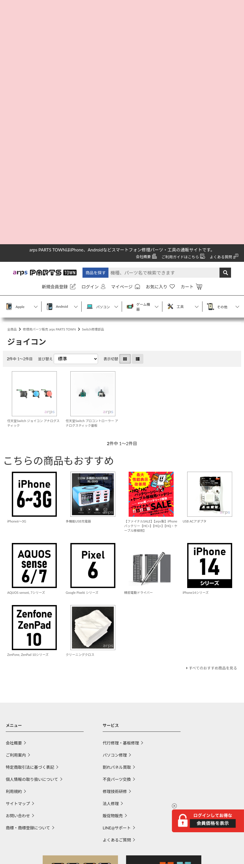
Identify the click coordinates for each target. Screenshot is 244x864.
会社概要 (14, 540)
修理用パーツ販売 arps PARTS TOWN (55, 90)
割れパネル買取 (117, 565)
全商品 (12, 90)
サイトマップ (18, 601)
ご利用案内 (16, 553)
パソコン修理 (115, 553)
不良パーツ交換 (117, 577)
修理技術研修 (115, 589)
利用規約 (14, 589)
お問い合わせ (18, 613)
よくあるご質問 (117, 637)
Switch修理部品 (104, 90)
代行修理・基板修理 (121, 540)
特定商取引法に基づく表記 (30, 565)
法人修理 (111, 601)
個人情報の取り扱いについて (32, 577)
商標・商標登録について (28, 625)
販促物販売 (113, 613)
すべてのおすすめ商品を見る (211, 465)
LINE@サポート (117, 625)
